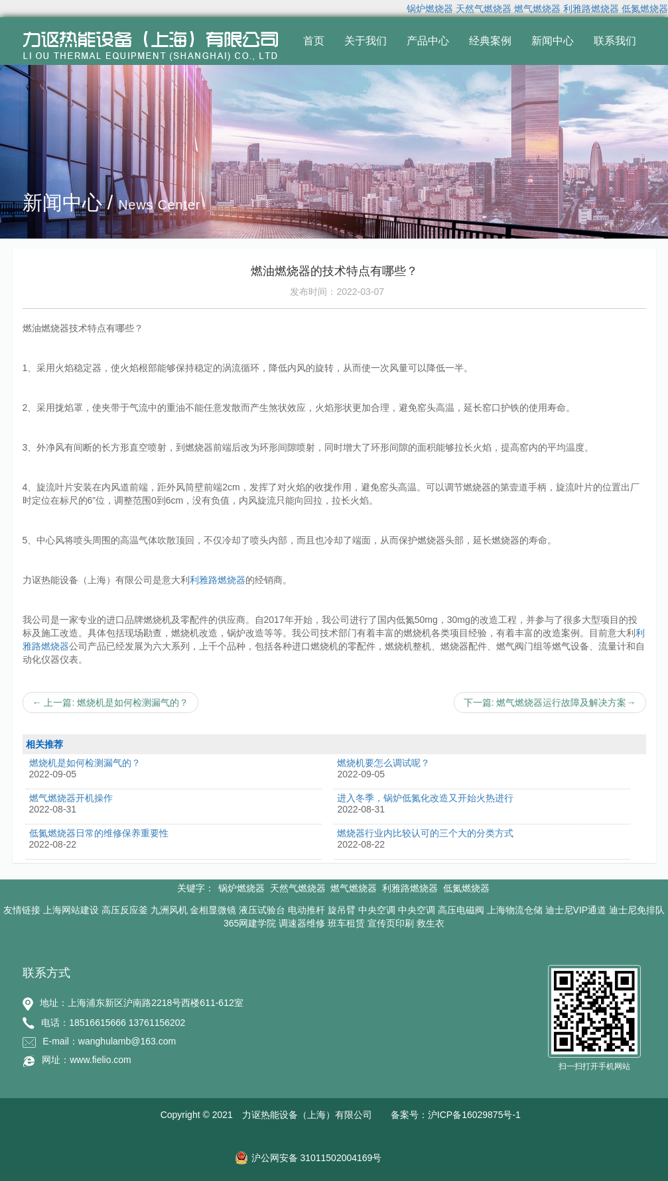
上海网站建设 (71, 910)
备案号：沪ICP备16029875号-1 (456, 1114)
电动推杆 (306, 910)
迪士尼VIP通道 (576, 910)
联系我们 (615, 40)
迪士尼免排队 (637, 910)
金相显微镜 (213, 910)
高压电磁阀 (461, 910)
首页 (313, 40)
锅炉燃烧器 (430, 8)
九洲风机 (169, 910)
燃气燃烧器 (537, 8)
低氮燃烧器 (645, 8)
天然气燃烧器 (483, 8)
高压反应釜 (124, 910)
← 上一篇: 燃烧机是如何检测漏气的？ (111, 702)
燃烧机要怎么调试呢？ (383, 763)
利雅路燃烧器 (591, 8)
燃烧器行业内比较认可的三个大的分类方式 (425, 833)
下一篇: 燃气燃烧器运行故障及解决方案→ (550, 702)
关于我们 (365, 40)
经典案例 (490, 40)
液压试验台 (262, 910)
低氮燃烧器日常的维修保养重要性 (98, 833)
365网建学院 (250, 923)
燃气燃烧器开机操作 (71, 798)
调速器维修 (302, 923)
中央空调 (376, 910)
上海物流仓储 (515, 910)
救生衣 (430, 923)
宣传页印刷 (390, 923)
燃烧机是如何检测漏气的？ (85, 763)
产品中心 (428, 40)
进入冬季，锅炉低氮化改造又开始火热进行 (425, 798)
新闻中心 (552, 40)
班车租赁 (346, 923)
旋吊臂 (342, 910)
